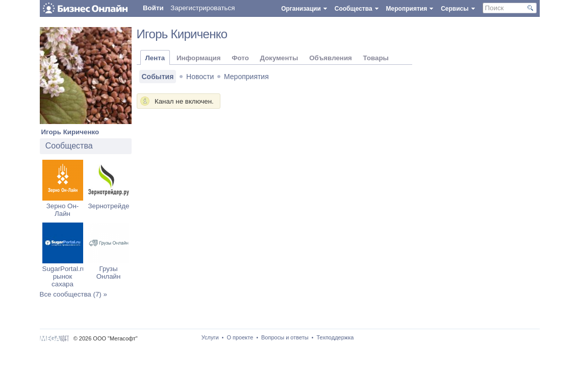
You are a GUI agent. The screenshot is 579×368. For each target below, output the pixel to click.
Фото (240, 58)
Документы (279, 58)
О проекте (239, 337)
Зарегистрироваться (202, 8)
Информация (198, 58)
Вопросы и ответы (285, 337)
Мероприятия (246, 76)
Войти (153, 8)
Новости (200, 76)
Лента (155, 58)
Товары (376, 58)
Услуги (210, 337)
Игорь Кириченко (70, 132)
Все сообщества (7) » (73, 294)
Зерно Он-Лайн (62, 209)
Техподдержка (335, 337)
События (158, 76)
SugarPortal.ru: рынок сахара (65, 276)
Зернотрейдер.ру (115, 206)
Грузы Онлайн (108, 272)
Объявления (330, 58)
